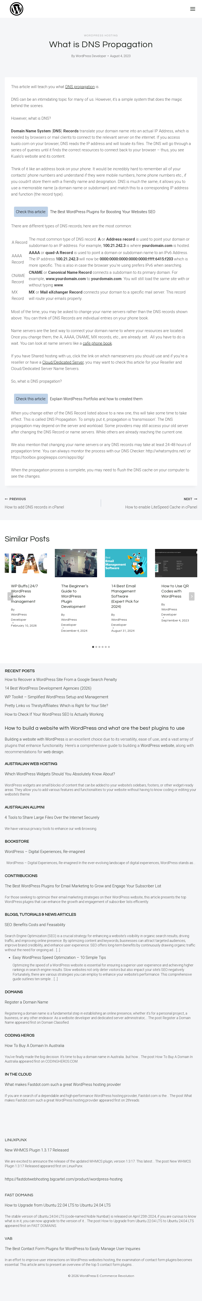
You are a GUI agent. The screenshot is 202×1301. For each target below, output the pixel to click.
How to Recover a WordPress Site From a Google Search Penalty (61, 679)
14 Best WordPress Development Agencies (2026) (48, 688)
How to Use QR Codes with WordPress (175, 591)
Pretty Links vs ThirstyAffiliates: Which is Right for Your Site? (56, 705)
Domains (14, 1000)
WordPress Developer (91, 56)
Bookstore (17, 850)
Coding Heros (19, 1044)
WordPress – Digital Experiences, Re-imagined (45, 860)
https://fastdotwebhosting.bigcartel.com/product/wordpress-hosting (64, 1179)
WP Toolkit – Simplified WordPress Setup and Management (56, 697)
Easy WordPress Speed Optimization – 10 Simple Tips (59, 965)
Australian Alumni (24, 815)
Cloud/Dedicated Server (63, 362)
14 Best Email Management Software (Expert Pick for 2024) (125, 596)
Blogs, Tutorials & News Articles (40, 923)
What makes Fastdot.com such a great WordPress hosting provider (63, 1092)
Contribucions (21, 884)
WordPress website (157, 753)
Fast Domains (19, 1195)
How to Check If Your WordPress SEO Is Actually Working (54, 714)
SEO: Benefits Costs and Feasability (35, 933)
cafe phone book (97, 343)
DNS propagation (80, 86)
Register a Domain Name (26, 1010)
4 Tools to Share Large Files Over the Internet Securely (52, 825)
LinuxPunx (16, 1140)
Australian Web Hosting (31, 772)
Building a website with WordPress (34, 747)
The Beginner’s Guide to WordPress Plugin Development (74, 596)
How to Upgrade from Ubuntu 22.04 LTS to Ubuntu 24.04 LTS (58, 1205)
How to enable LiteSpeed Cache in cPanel (151, 502)
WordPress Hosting (101, 35)
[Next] (192, 596)
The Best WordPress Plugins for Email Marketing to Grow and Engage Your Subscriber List (83, 894)
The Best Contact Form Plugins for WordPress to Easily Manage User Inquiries (72, 1248)
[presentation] (26, 563)
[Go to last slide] (10, 596)
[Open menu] (192, 9)
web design (53, 760)
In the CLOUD (18, 1082)
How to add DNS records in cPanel (51, 502)
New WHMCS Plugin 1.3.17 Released (37, 1150)
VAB (8, 1239)
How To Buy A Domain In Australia (34, 1053)
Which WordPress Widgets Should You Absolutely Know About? (60, 782)
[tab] (93, 647)
